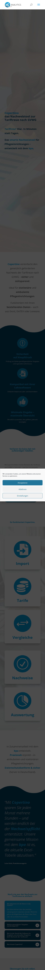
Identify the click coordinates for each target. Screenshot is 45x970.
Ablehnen (23, 489)
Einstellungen (22, 496)
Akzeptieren (22, 483)
